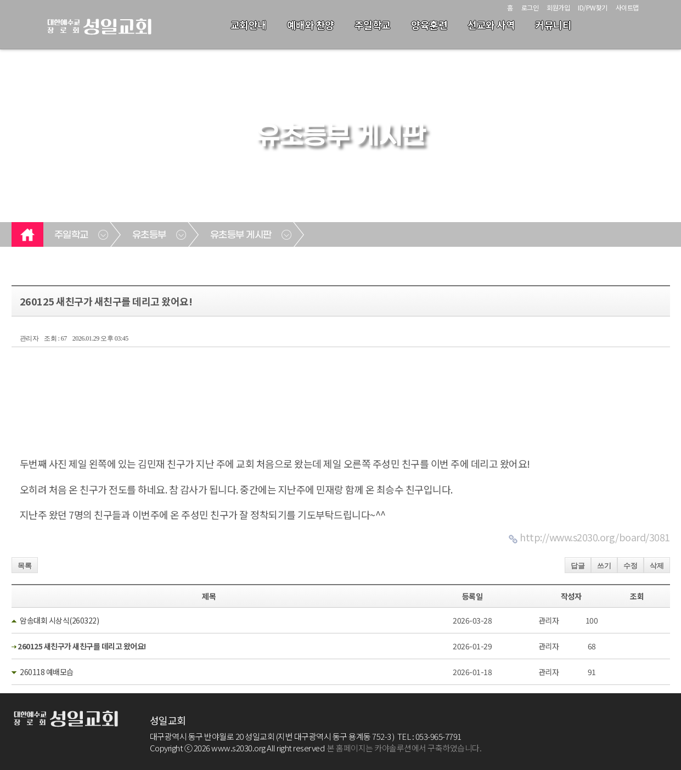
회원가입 (558, 7)
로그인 (530, 7)
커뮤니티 (553, 25)
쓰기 (604, 566)
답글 (578, 566)
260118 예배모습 (47, 671)
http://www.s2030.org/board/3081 (595, 537)
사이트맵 (627, 7)
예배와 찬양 (310, 25)
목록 (25, 566)
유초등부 (149, 235)
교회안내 (248, 25)
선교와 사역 (491, 25)
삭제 (657, 566)
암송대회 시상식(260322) (59, 620)
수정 (630, 566)
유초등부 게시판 (241, 235)
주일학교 (372, 25)
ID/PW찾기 (592, 7)
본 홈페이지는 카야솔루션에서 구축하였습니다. (404, 748)
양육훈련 (429, 25)
